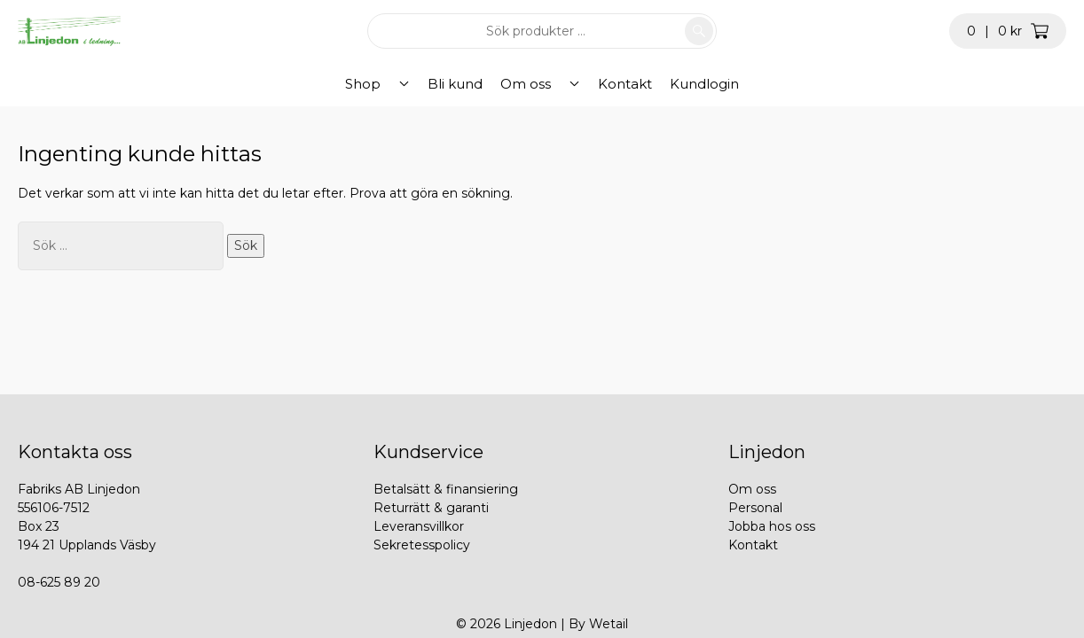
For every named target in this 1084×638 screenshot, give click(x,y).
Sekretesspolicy (421, 545)
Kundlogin (688, 83)
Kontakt (609, 83)
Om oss (525, 83)
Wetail (608, 624)
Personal (755, 508)
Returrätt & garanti (431, 508)
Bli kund (455, 83)
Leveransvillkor (418, 526)
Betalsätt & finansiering (445, 489)
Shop (379, 83)
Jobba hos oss (771, 526)
